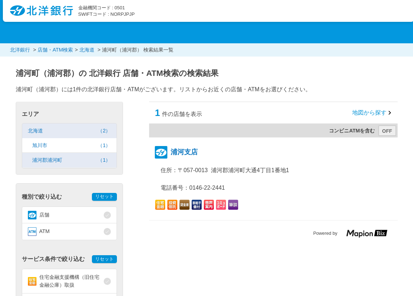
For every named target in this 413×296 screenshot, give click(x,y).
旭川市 (71, 145)
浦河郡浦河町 (71, 160)
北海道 (69, 131)
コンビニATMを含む (352, 131)
